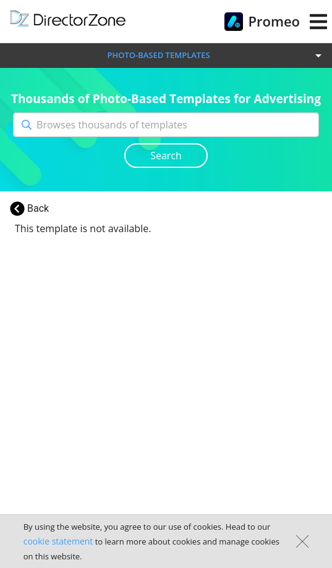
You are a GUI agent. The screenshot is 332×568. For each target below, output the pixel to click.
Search (166, 155)
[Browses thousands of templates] (177, 124)
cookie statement (58, 541)
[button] (166, 55)
